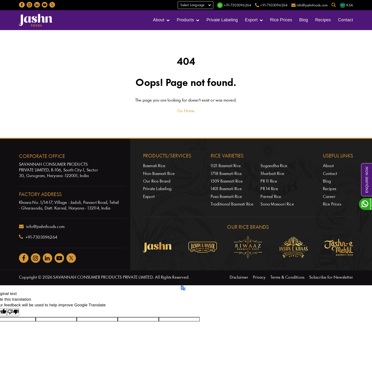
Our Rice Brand (157, 181)
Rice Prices (281, 20)
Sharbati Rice (272, 174)
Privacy (259, 277)
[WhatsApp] (234, 5)
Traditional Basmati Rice (232, 204)
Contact (345, 20)
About (158, 20)
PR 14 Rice (269, 189)
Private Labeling (222, 20)
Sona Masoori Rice (277, 204)
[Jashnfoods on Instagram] (29, 5)
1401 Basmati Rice (226, 189)
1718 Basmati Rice (226, 174)
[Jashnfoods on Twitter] (52, 5)
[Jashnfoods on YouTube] (44, 5)
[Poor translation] (13, 312)
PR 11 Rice (268, 181)
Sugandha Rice (273, 166)
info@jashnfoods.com (42, 226)
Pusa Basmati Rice (226, 197)
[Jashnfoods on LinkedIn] (37, 5)
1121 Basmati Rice (226, 166)
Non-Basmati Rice (159, 174)
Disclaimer (239, 277)
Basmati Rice (154, 166)
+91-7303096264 (38, 237)
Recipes (323, 20)
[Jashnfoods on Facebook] (22, 5)
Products (185, 20)
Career (329, 197)
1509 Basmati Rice (227, 181)
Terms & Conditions (287, 277)
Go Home (186, 111)
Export (251, 20)
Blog (303, 20)
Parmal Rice (270, 197)
